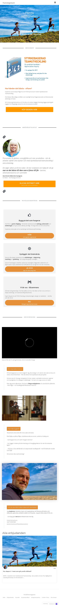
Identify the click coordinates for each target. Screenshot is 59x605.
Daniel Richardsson (12, 520)
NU (29, 303)
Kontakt (17, 597)
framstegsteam (9, 3)
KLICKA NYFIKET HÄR (29, 184)
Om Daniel (54, 597)
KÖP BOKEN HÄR (29, 109)
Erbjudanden (10, 597)
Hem (4, 597)
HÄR (29, 236)
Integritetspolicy (35, 597)
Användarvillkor (25, 597)
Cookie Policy (45, 597)
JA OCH (29, 269)
